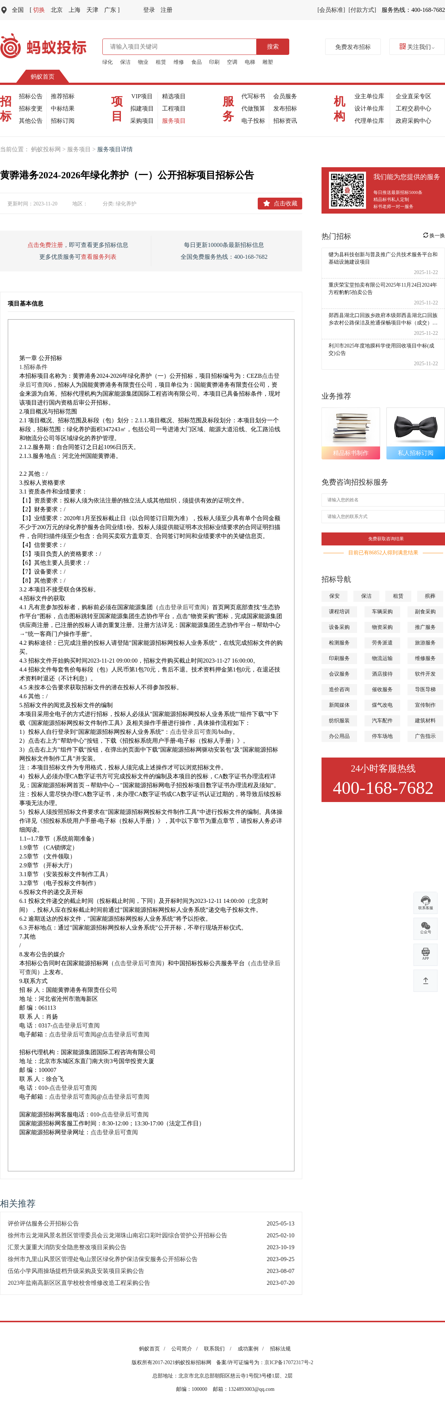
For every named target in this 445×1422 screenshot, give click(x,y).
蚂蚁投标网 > (49, 149)
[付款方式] (362, 10)
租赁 (161, 62)
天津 (92, 10)
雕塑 (268, 62)
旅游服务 (425, 643)
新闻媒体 (339, 705)
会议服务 (339, 674)
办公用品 (339, 736)
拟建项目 (142, 108)
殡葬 (430, 596)
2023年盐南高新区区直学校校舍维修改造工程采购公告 (79, 1283)
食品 (196, 62)
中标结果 (63, 108)
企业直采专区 (413, 96)
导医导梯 (425, 689)
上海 (74, 10)
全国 (18, 10)
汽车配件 (382, 720)
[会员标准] (331, 10)
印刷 (214, 62)
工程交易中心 (413, 108)
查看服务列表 (98, 257)
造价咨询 (339, 689)
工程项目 (174, 108)
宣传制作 (425, 705)
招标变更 (31, 108)
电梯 (250, 62)
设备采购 (339, 627)
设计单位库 (369, 108)
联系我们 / (219, 1349)
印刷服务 (339, 658)
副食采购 (425, 611)
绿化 (107, 62)
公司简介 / (185, 1349)
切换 (37, 10)
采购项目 (142, 121)
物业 (143, 62)
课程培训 (339, 611)
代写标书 (253, 96)
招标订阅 (63, 121)
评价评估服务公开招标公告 (43, 1223)
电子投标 (253, 121)
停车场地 (382, 736)
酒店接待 (382, 674)
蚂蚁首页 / (153, 1349)
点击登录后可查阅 (182, 607)
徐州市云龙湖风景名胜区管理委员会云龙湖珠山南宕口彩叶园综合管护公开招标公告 (117, 1235)
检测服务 (339, 643)
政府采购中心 (413, 121)
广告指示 (425, 736)
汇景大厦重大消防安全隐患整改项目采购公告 (67, 1247)
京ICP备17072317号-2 (288, 1362)
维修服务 (425, 658)
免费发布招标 (353, 47)
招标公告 (31, 96)
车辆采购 (382, 611)
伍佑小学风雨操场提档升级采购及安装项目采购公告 (76, 1271)
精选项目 (174, 96)
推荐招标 (63, 96)
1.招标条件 (33, 367)
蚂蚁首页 (43, 76)
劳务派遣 (382, 643)
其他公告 (31, 121)
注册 (166, 10)
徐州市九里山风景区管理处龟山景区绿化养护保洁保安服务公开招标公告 (103, 1259)
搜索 (273, 46)
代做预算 (253, 108)
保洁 (125, 62)
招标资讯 (285, 121)
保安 (334, 596)
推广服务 (425, 627)
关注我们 (417, 47)
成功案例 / (252, 1349)
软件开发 (425, 674)
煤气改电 (382, 705)
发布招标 (285, 108)
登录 (149, 10)
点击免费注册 (45, 245)
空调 (232, 62)
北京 (57, 10)
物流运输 (382, 658)
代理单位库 (369, 121)
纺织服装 (339, 720)
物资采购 (382, 627)
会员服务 (285, 96)
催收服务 (382, 689)
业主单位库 (369, 96)
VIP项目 (142, 96)
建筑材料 (425, 720)
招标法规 (280, 1349)
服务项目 (174, 121)
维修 (179, 62)
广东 (111, 10)
